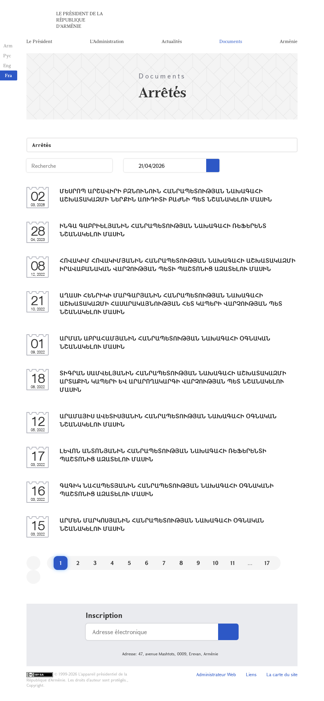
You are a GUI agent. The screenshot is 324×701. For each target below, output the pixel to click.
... (131, 165)
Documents (230, 41)
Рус (7, 55)
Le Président (39, 41)
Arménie (289, 41)
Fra (8, 75)
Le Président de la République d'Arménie (79, 19)
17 (267, 562)
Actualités (172, 41)
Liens (251, 674)
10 (215, 562)
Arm (8, 45)
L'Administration (107, 41)
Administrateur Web (216, 674)
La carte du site (282, 674)
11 (232, 562)
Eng (7, 65)
